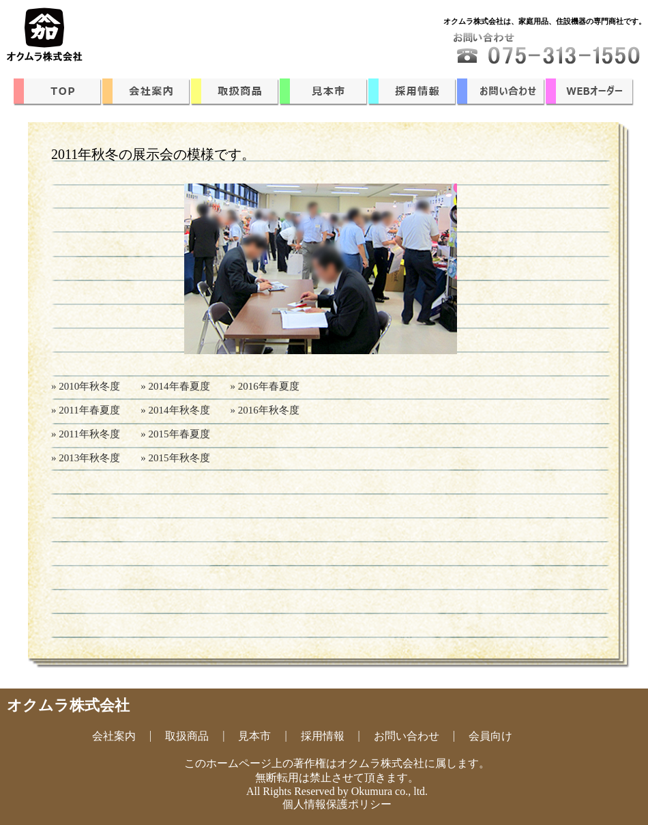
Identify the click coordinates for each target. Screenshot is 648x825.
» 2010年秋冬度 (85, 386)
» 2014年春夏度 (175, 386)
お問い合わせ (406, 736)
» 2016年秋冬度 (265, 410)
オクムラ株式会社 (68, 705)
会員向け (490, 736)
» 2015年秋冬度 (175, 457)
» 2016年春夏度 (265, 386)
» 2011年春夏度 (85, 410)
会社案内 (114, 736)
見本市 (254, 736)
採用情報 (322, 736)
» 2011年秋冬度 (85, 434)
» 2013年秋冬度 (85, 457)
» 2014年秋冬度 (175, 410)
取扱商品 (187, 736)
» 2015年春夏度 (175, 434)
